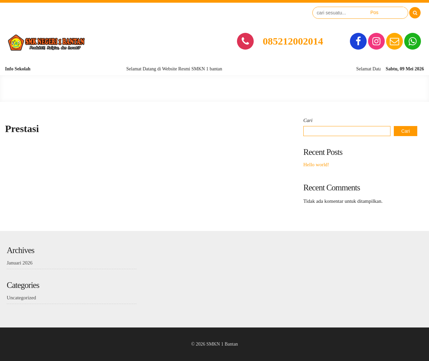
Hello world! (316, 164)
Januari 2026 (20, 262)
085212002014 (293, 41)
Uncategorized (21, 297)
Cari (308, 120)
